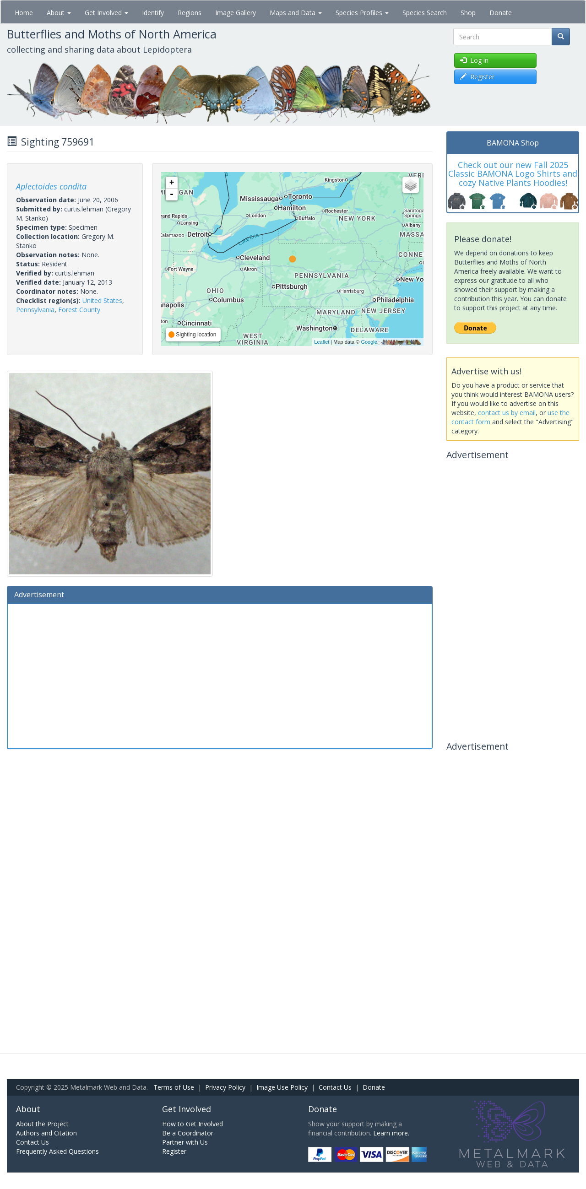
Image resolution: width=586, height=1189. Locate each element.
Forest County (79, 309)
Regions (189, 12)
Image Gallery (235, 12)
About (59, 12)
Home (24, 12)
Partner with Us (185, 1142)
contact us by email (507, 412)
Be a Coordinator (187, 1133)
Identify (153, 12)
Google (369, 342)
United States (102, 300)
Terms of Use (173, 1087)
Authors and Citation (46, 1133)
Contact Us (335, 1087)
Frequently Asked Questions (57, 1151)
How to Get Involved (192, 1123)
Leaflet (321, 342)
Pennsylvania (35, 309)
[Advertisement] (220, 675)
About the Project (42, 1123)
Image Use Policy (282, 1087)
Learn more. (391, 1133)
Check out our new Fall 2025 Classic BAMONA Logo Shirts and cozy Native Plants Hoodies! (512, 174)
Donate (500, 12)
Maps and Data (296, 12)
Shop (468, 12)
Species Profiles (362, 12)
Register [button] (477, 76)
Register (174, 1151)
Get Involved (106, 12)
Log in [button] (474, 60)
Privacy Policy (225, 1087)
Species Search (424, 12)
